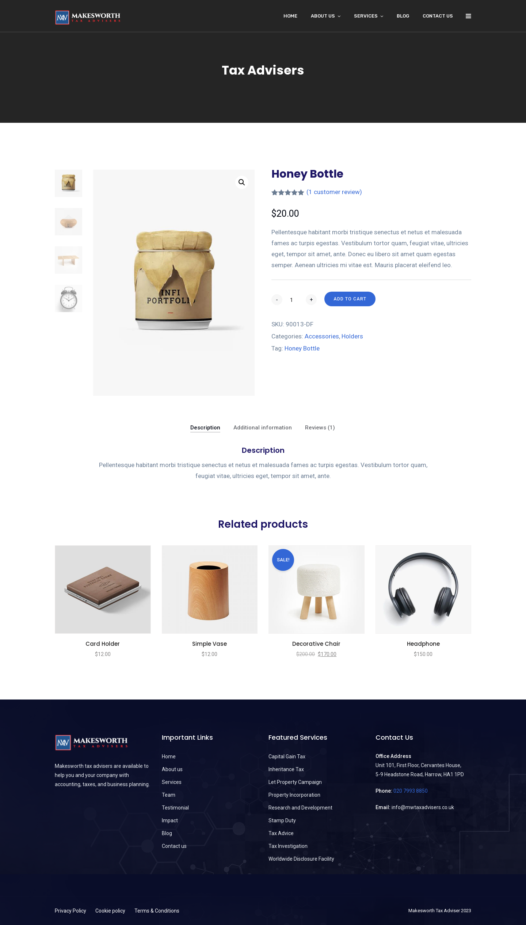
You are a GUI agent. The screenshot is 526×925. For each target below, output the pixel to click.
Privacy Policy (70, 911)
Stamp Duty (282, 820)
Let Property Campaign (295, 782)
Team (168, 795)
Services (366, 16)
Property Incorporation (294, 795)
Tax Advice (281, 833)
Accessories (322, 336)
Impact (170, 820)
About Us (323, 16)
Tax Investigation (288, 846)
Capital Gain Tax (286, 756)
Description (205, 427)
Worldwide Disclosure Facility (301, 859)
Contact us (438, 16)
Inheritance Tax (286, 769)
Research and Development (300, 808)
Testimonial (175, 808)
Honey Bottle (302, 348)
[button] (241, 182)
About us (172, 769)
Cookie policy (110, 911)
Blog (403, 16)
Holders (352, 336)
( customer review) (334, 192)
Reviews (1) (320, 427)
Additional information (262, 427)
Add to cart (349, 299)
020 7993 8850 (410, 791)
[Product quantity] (294, 300)
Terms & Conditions (156, 911)
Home (290, 16)
